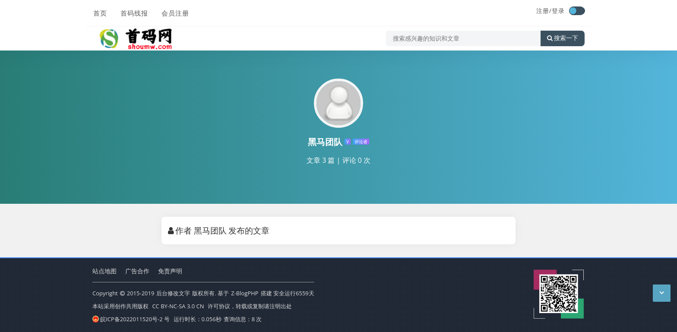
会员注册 (173, 11)
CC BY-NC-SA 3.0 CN (178, 306)
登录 (558, 10)
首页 (99, 11)
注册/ (544, 10)
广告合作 (137, 271)
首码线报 (133, 11)
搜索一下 (562, 36)
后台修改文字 (173, 293)
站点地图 (104, 271)
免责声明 (170, 271)
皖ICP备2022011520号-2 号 (131, 319)
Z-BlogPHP (244, 293)
